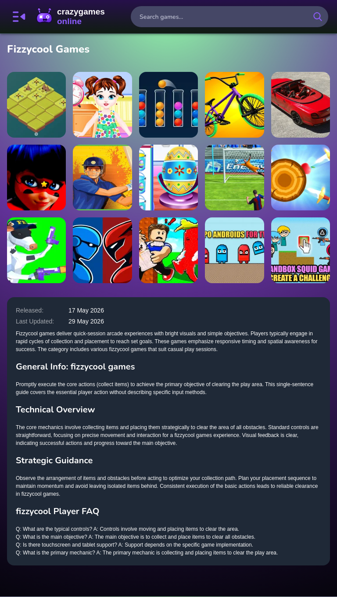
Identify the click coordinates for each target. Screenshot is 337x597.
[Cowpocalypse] (36, 250)
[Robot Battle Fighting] (102, 250)
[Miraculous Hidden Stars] (36, 177)
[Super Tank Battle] (234, 177)
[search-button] (318, 17)
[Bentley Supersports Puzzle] (300, 105)
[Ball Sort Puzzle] (168, 105)
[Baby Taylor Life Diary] (102, 105)
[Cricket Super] (102, 177)
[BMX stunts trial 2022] (234, 105)
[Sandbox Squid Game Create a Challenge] (300, 250)
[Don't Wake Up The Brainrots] (168, 250)
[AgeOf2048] (36, 105)
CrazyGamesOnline (70, 17)
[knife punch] (300, 177)
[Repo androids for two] (234, 250)
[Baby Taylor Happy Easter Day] (168, 177)
